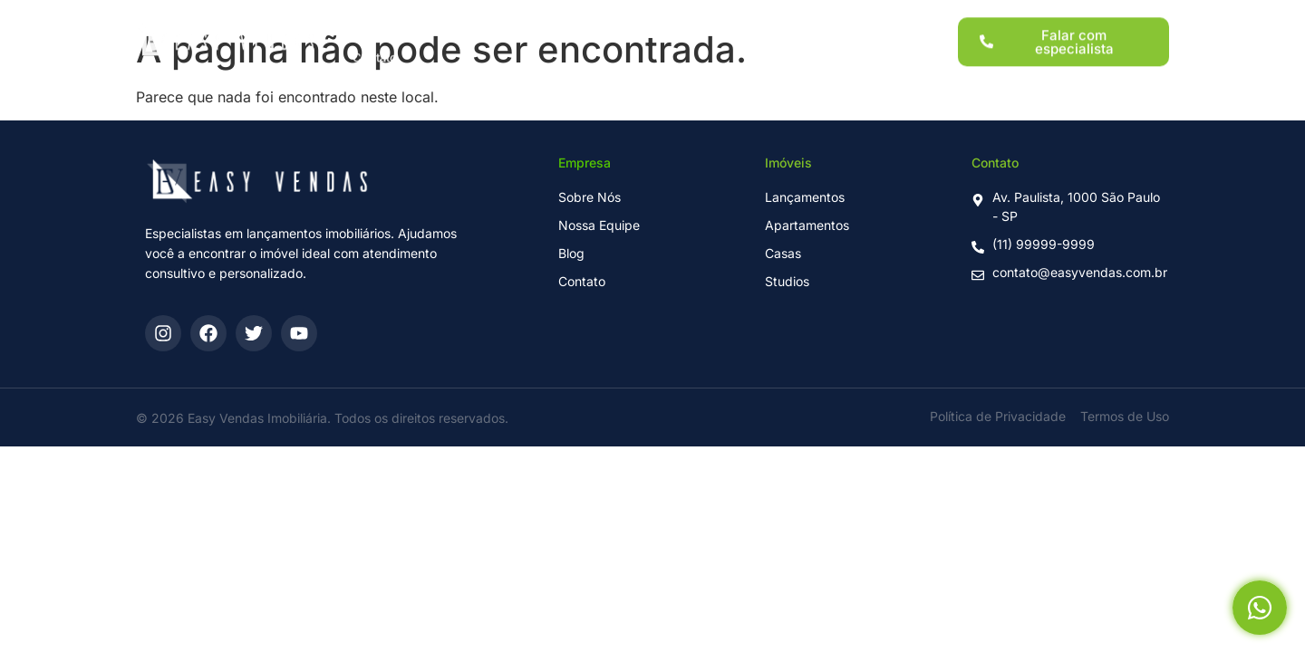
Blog (832, 17)
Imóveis (558, 17)
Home (370, 17)
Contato (375, 48)
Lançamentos (461, 17)
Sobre (766, 17)
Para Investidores (664, 17)
